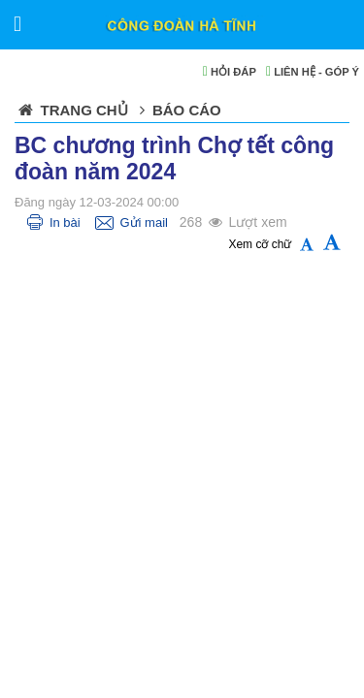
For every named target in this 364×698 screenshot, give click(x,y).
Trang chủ (84, 110)
